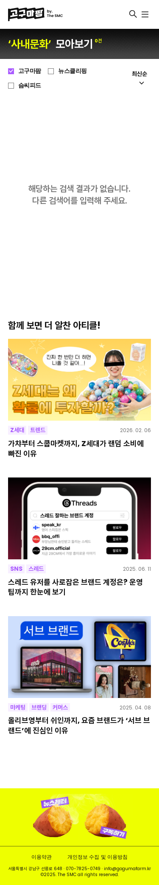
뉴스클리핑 (72, 70)
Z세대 (17, 430)
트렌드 (37, 430)
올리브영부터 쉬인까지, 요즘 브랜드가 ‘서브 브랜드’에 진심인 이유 (79, 725)
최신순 (139, 77)
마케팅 (17, 707)
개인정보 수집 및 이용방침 (97, 856)
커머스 (60, 707)
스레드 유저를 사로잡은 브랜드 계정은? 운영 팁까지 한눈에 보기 (75, 587)
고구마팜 (29, 70)
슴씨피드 (29, 85)
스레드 (36, 568)
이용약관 (41, 856)
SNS (16, 568)
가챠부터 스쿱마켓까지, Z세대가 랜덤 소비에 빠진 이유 (76, 448)
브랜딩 (39, 707)
